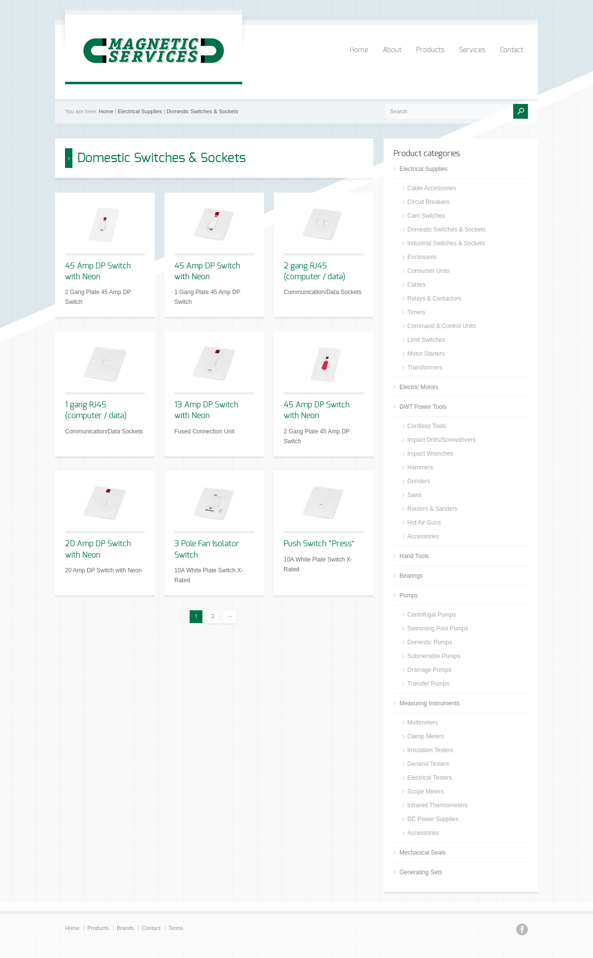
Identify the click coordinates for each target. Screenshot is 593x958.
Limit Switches (426, 339)
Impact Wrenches (430, 453)
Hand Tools (414, 556)
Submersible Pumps (433, 656)
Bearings (411, 575)
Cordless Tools (426, 426)
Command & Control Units (441, 326)
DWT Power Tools (423, 406)
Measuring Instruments (429, 703)
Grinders (418, 481)
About (392, 50)
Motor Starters (426, 353)
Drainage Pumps (429, 669)
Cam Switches (426, 215)
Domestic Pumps (429, 642)
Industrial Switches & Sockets (446, 243)
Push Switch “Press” (319, 544)
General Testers (428, 763)
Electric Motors (418, 387)
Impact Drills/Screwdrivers (441, 439)
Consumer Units (428, 270)
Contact (511, 50)
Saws (414, 495)
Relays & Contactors (434, 298)
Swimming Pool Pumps (437, 628)
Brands (125, 928)
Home (359, 50)
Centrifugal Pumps (431, 614)
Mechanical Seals (422, 852)
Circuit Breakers (428, 201)
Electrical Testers (429, 777)
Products (430, 50)
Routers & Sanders (432, 508)
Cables (416, 284)
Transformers (424, 367)
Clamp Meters (425, 736)
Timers (416, 312)
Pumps (408, 595)
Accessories (423, 536)
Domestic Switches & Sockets (202, 111)
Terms (175, 928)
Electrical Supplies (140, 111)
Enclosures (421, 257)
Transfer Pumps (428, 683)
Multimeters (422, 722)
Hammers (420, 467)
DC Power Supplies (433, 819)
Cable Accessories (431, 188)
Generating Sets (420, 872)
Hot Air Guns (424, 522)
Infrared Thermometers (437, 805)
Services (472, 50)
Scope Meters (425, 791)
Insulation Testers (430, 750)
